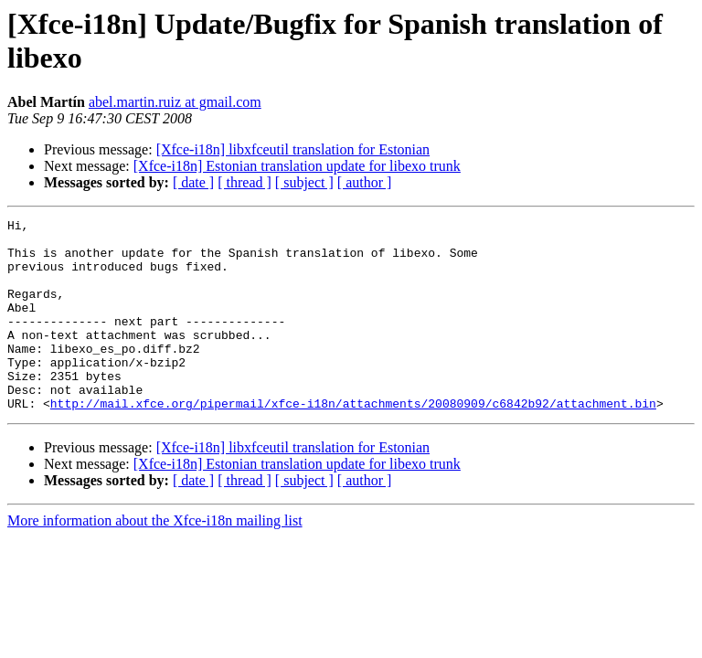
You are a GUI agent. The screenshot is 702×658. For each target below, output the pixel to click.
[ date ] (193, 182)
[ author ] (364, 182)
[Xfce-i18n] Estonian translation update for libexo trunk (297, 166)
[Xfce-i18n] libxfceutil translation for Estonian (293, 149)
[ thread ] (244, 182)
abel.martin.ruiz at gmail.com (175, 102)
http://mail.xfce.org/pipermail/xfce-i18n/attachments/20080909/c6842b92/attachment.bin (353, 441)
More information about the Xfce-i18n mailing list (155, 559)
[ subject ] (304, 182)
